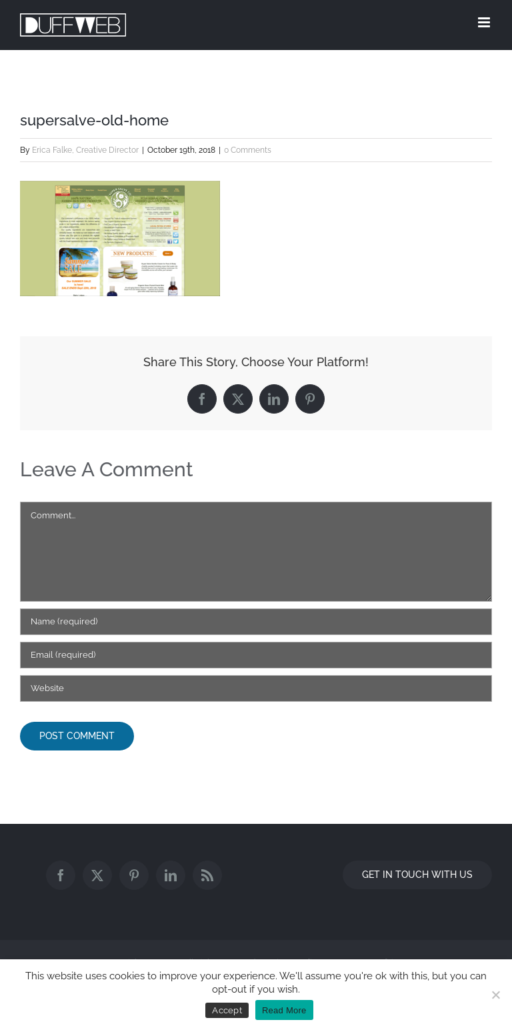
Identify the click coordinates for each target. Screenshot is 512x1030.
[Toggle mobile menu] (485, 22)
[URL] (256, 688)
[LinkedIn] (170, 875)
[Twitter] (97, 875)
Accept (227, 1010)
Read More (284, 1010)
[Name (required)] (256, 621)
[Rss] (207, 875)
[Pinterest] (134, 875)
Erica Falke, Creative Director (85, 150)
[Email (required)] (256, 655)
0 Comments (247, 150)
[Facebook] (60, 875)
